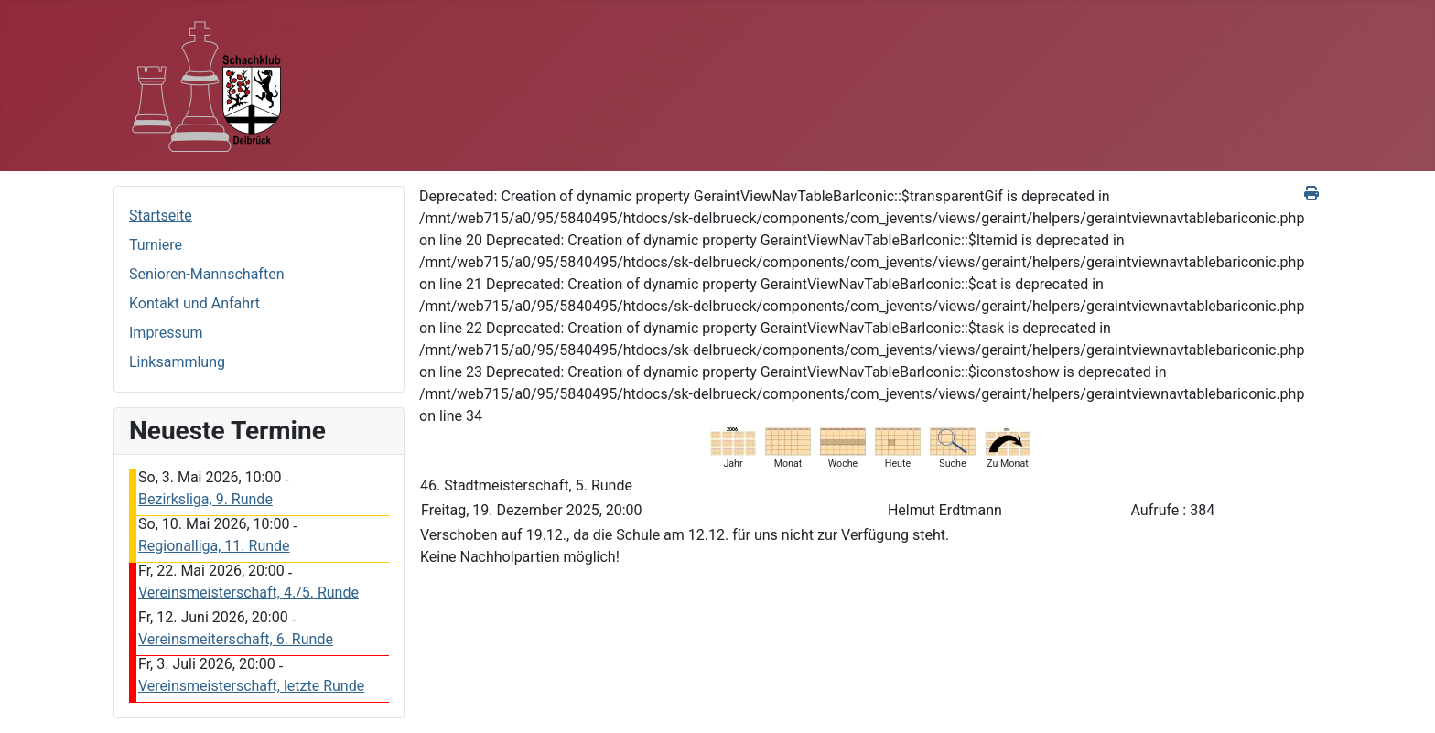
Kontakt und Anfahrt (194, 303)
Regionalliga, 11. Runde (214, 546)
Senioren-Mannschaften (206, 274)
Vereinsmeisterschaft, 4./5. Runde (248, 592)
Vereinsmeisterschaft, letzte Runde (251, 686)
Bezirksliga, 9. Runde (205, 499)
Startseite (160, 215)
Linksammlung (177, 362)
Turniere (155, 244)
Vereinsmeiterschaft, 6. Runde (235, 639)
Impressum (166, 332)
